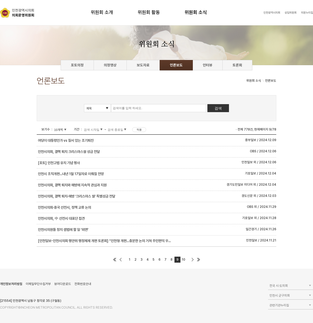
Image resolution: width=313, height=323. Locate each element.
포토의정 (77, 65)
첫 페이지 (115, 260)
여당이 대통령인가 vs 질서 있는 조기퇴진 (66, 140)
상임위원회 (291, 12)
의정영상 (110, 65)
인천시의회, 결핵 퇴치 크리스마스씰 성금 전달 (69, 152)
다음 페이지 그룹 (192, 260)
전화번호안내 (82, 284)
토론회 (237, 65)
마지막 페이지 (198, 260)
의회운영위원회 (23, 12)
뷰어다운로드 (62, 284)
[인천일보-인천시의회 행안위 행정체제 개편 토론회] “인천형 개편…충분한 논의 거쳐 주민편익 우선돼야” (108, 241)
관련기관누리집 (279, 305)
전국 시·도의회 (278, 286)
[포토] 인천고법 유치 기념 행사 (59, 163)
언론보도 (176, 65)
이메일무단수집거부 (38, 284)
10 (183, 259)
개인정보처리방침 (11, 284)
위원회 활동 (149, 12)
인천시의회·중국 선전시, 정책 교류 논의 (64, 207)
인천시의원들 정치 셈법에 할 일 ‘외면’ (63, 229)
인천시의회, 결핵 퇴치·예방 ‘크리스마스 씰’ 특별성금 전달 (76, 196)
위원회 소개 (102, 12)
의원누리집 (307, 12)
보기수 (46, 129)
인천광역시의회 (271, 12)
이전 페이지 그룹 (121, 260)
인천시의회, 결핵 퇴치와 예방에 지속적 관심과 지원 (72, 185)
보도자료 (143, 65)
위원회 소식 (196, 12)
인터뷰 (207, 65)
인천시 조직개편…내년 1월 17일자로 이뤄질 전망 (71, 174)
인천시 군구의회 (279, 295)
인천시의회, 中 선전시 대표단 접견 (61, 218)
